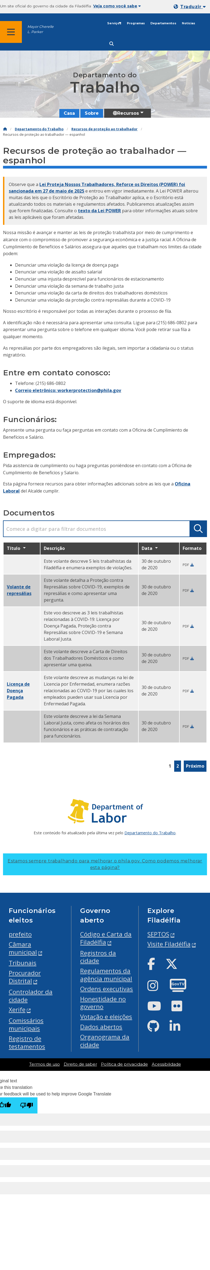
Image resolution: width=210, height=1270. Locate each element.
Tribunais (22, 963)
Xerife (17, 1009)
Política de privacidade (124, 1064)
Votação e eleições (106, 1016)
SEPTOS (158, 934)
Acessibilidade (166, 1064)
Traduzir (193, 6)
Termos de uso (44, 1064)
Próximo (195, 766)
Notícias (188, 23)
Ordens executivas (106, 989)
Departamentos (163, 23)
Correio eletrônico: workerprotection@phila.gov (68, 390)
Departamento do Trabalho (39, 129)
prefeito (20, 934)
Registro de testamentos (27, 1042)
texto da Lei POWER (99, 211)
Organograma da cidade (104, 1041)
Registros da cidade (98, 957)
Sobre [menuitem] (92, 113)
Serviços (114, 23)
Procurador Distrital (25, 977)
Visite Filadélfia (169, 944)
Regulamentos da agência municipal (106, 975)
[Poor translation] (26, 1105)
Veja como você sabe (117, 6)
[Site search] (111, 44)
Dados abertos (101, 1027)
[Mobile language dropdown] (190, 6)
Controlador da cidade (30, 996)
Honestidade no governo (103, 1003)
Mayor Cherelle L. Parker (40, 29)
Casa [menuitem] (69, 113)
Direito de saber (80, 1064)
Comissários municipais (26, 1024)
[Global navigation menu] (11, 32)
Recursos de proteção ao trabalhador (104, 129)
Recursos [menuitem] (126, 113)
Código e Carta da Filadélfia (106, 938)
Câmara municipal (23, 948)
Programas (136, 23)
